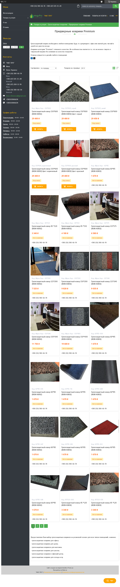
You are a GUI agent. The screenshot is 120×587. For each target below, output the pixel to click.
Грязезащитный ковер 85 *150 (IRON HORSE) (74, 227)
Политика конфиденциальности (73, 572)
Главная (86, 16)
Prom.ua (70, 568)
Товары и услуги (9, 18)
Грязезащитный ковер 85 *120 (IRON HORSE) (44, 227)
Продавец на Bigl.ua (60, 570)
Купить (40, 129)
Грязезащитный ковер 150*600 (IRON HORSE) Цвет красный (74, 170)
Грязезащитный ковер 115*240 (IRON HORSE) (104, 282)
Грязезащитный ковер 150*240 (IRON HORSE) (45, 338)
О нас (5, 22)
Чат (110, 581)
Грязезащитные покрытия (57, 25)
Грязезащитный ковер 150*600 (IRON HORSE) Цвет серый (74, 112)
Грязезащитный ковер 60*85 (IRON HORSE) (103, 170)
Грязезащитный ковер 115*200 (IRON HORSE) (45, 282)
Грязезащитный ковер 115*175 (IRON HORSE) (103, 227)
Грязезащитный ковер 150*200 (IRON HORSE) (74, 282)
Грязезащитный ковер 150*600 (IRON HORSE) (45, 112)
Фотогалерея (8, 13)
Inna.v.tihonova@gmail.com (16, 96)
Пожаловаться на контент (52, 572)
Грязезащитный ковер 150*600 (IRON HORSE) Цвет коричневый (45, 170)
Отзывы (6, 27)
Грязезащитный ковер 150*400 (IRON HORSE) (74, 338)
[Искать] (116, 6)
